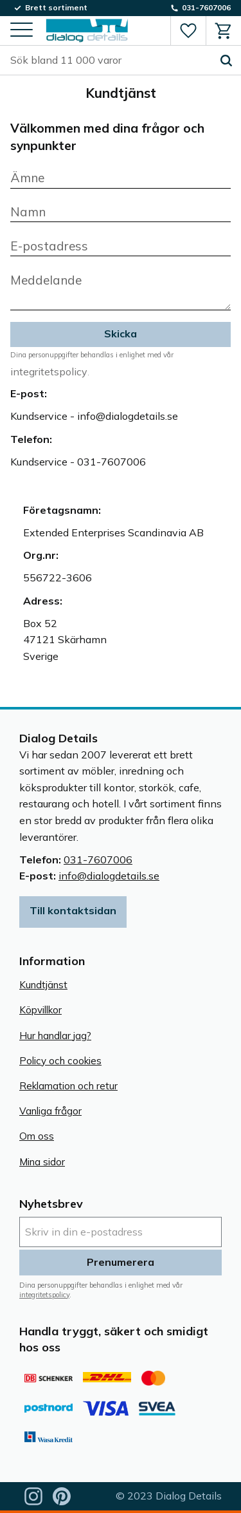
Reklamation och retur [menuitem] (68, 1086)
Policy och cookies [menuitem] (60, 1061)
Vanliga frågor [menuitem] (50, 1111)
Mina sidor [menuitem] (42, 1162)
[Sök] (226, 60)
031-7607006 (98, 859)
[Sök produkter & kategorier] (110, 60)
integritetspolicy (48, 371)
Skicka (120, 333)
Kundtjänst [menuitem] (43, 985)
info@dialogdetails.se (108, 875)
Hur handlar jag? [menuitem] (55, 1035)
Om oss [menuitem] (36, 1136)
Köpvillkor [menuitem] (40, 1010)
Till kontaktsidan (73, 910)
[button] (21, 30)
